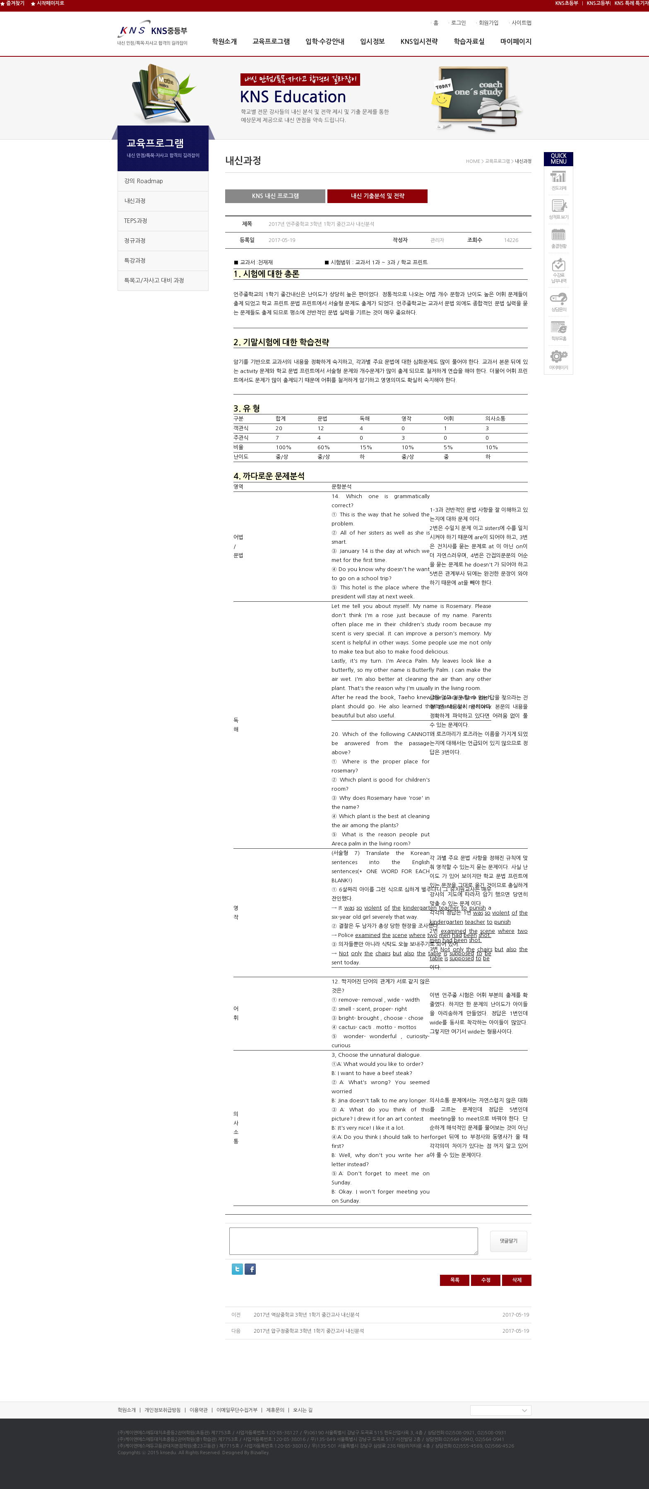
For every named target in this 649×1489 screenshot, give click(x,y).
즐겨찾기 (12, 3)
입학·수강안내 (324, 42)
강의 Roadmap (143, 181)
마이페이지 (515, 42)
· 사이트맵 (520, 23)
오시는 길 (302, 1410)
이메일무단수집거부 (236, 1410)
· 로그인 (457, 23)
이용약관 (199, 1410)
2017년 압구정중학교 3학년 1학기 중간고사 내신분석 (309, 1331)
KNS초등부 (566, 3)
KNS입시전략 (419, 42)
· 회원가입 (487, 23)
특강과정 (135, 261)
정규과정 (135, 241)
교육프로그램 (271, 42)
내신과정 (135, 201)
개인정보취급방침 (162, 1410)
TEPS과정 (135, 221)
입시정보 (372, 42)
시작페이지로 (47, 3)
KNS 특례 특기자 (632, 3)
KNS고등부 (598, 3)
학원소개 (224, 42)
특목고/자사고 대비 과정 (154, 280)
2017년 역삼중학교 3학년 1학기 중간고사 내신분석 (306, 1314)
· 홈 (434, 23)
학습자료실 (469, 42)
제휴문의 (275, 1410)
